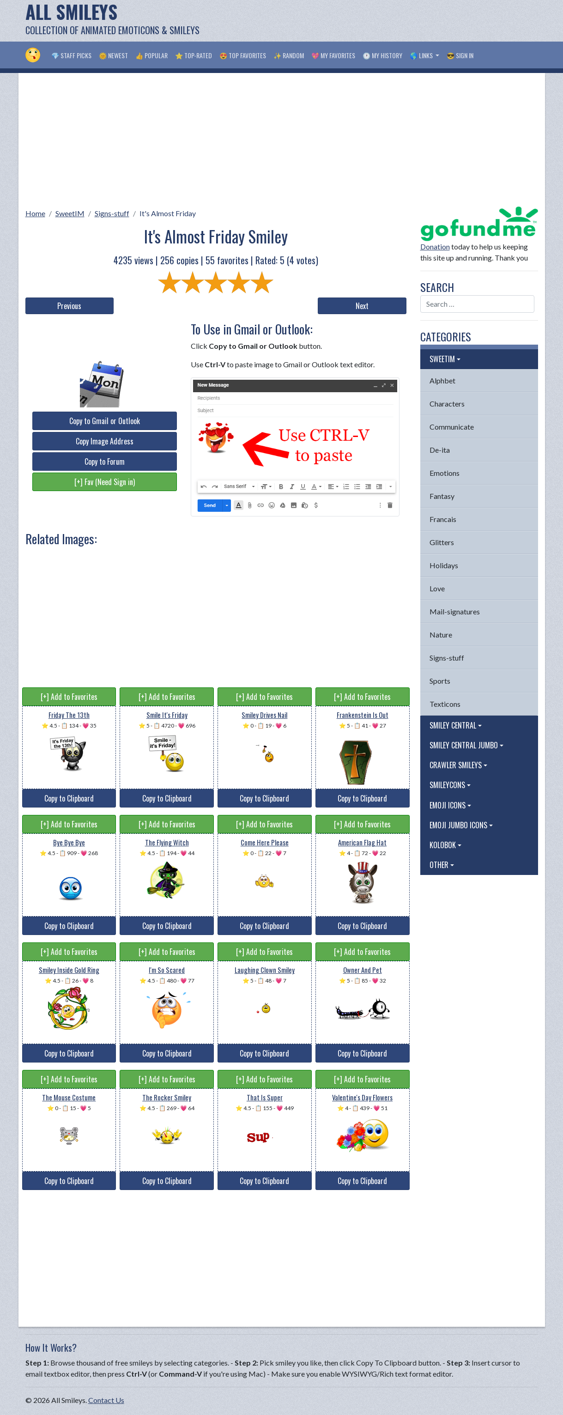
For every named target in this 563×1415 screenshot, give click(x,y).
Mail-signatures (455, 611)
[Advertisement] (370, 21)
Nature (441, 634)
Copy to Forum (105, 461)
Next (362, 305)
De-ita (440, 449)
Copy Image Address (104, 441)
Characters (447, 403)
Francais (443, 519)
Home (35, 213)
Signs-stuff (112, 213)
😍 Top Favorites (242, 55)
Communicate (452, 426)
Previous (69, 305)
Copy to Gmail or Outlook (104, 420)
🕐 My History (382, 55)
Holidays (444, 565)
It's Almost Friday (167, 213)
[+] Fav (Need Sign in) (104, 481)
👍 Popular (151, 55)
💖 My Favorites (333, 55)
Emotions (445, 472)
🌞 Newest (113, 55)
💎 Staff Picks (71, 55)
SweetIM (70, 213)
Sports (440, 680)
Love (437, 588)
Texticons (445, 703)
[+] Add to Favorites (69, 696)
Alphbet (442, 380)
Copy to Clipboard (69, 798)
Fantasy (442, 496)
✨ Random (288, 55)
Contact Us (106, 1400)
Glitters (442, 542)
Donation (435, 246)
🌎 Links (422, 55)
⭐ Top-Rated (193, 55)
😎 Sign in (460, 55)
